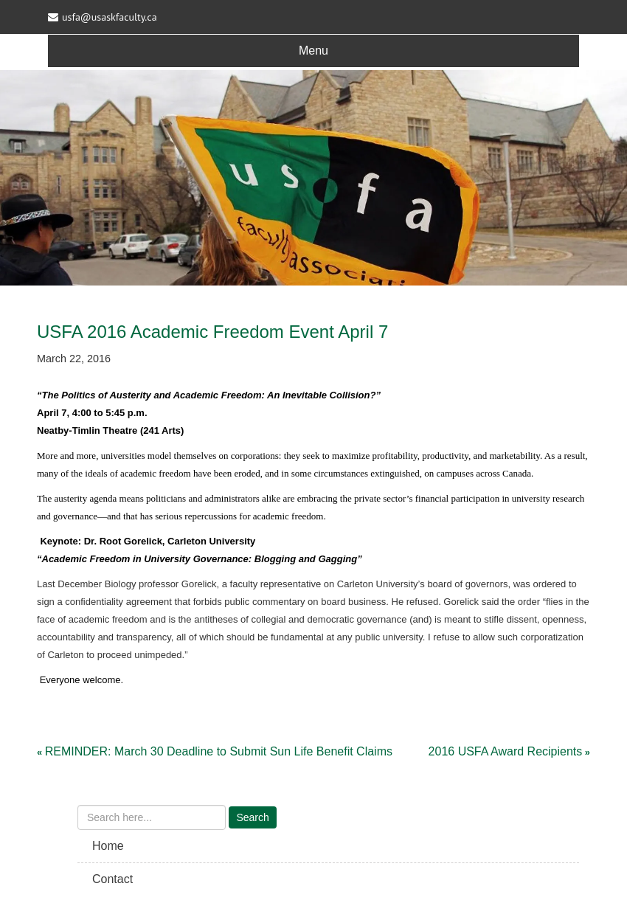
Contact (112, 879)
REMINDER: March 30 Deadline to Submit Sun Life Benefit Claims (218, 751)
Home (108, 846)
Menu (313, 50)
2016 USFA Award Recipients (506, 751)
